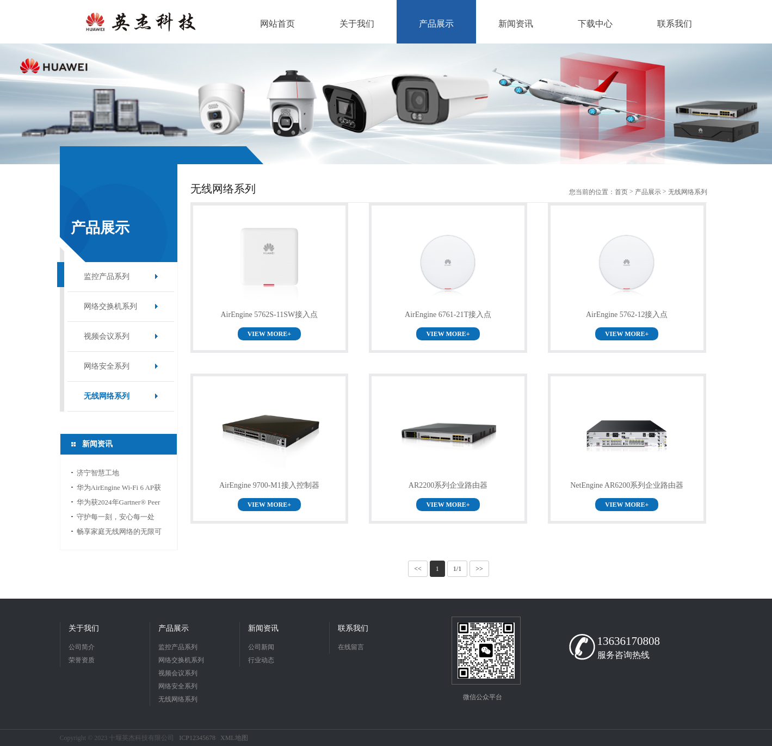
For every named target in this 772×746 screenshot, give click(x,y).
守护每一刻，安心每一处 (116, 517)
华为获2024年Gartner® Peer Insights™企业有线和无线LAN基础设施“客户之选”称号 (119, 503)
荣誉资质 (82, 660)
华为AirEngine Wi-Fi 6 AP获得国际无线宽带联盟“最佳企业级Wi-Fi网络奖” (121, 489)
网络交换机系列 (110, 306)
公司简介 (82, 647)
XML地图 (234, 738)
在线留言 (351, 647)
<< (418, 569)
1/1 (457, 569)
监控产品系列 (106, 276)
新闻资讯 (263, 628)
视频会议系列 (106, 336)
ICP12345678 (197, 738)
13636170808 (628, 641)
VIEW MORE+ (269, 334)
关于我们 (84, 628)
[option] (386, 103)
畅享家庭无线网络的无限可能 (119, 533)
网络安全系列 (106, 366)
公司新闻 (261, 647)
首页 (621, 192)
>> (479, 569)
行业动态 (261, 660)
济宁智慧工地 (98, 473)
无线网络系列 (106, 396)
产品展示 (648, 192)
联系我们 (353, 628)
